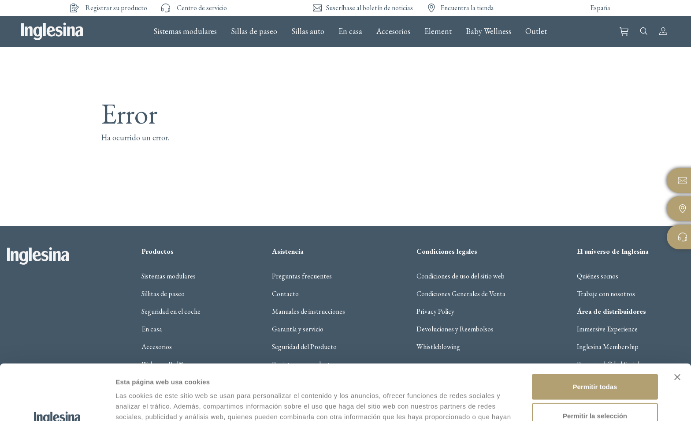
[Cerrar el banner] (677, 325)
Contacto (285, 293)
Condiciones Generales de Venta (460, 293)
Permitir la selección (595, 363)
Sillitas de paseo (163, 293)
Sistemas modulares (185, 31)
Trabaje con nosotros (606, 293)
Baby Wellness (488, 31)
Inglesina (52, 31)
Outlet (536, 31)
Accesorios (393, 31)
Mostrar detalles (473, 403)
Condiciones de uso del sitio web (460, 276)
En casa (350, 31)
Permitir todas (595, 334)
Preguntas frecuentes (302, 276)
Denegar (595, 392)
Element (438, 31)
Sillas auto (307, 31)
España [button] (600, 7)
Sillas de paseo (254, 31)
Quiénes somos (597, 276)
